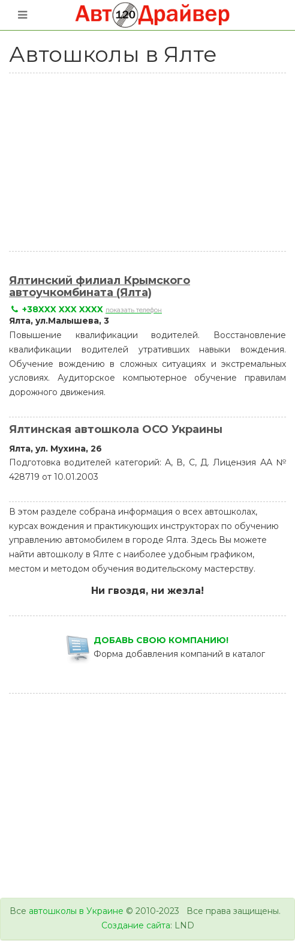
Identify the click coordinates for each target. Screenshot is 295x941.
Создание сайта (135, 925)
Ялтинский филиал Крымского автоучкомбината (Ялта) (99, 286)
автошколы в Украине (76, 911)
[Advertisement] (152, 160)
